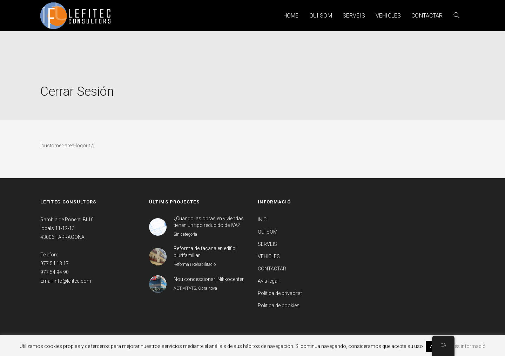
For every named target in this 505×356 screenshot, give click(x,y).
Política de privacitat (280, 293)
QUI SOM (320, 15)
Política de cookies (278, 305)
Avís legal (268, 281)
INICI (263, 219)
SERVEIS (354, 15)
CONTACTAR (427, 15)
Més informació (468, 346)
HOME (291, 15)
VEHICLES (388, 15)
